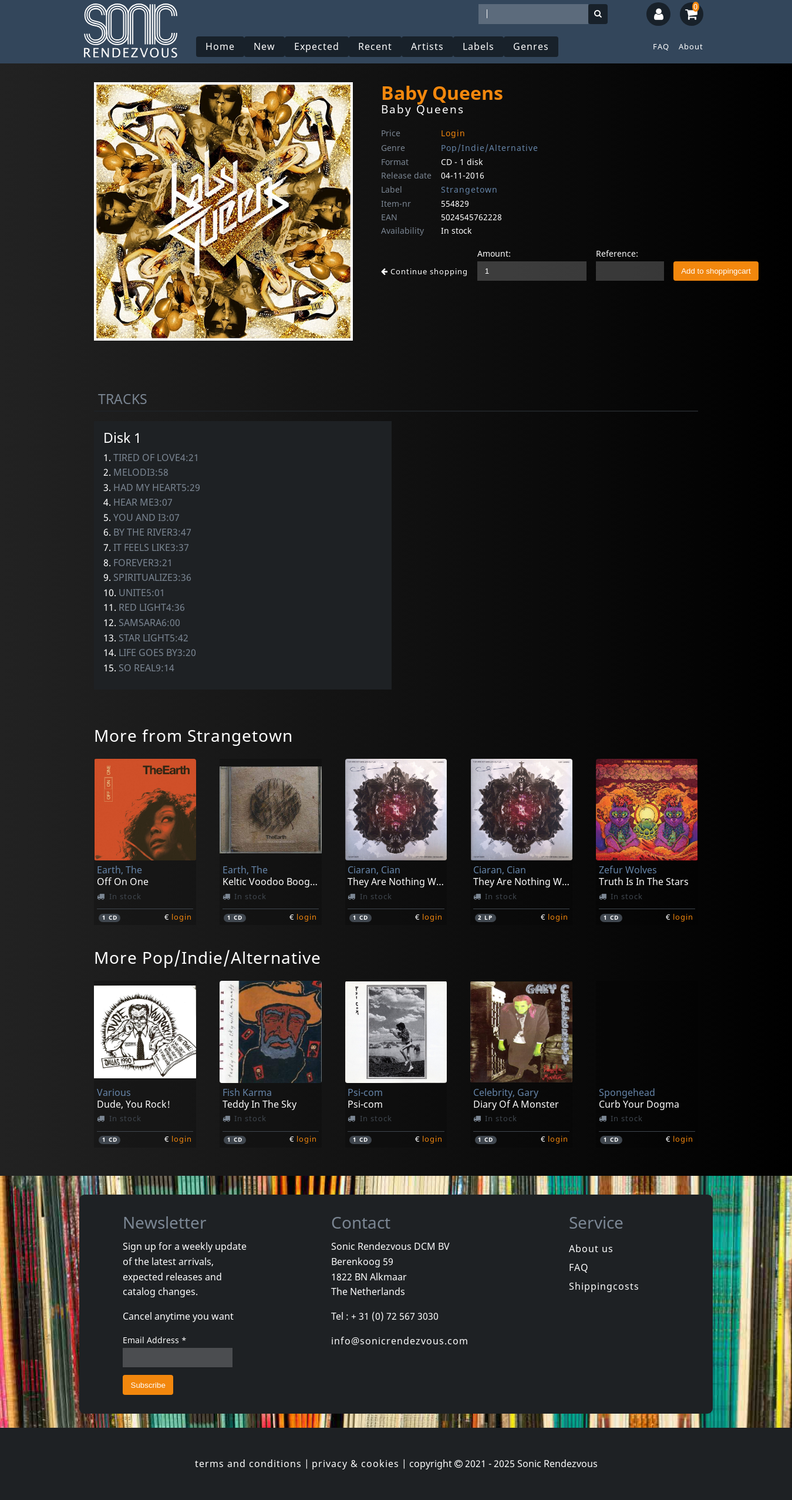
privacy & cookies (355, 1463)
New (264, 46)
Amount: (494, 253)
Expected (316, 46)
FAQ (661, 46)
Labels (478, 46)
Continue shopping (424, 271)
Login (453, 133)
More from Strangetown (193, 735)
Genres (531, 46)
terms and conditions (248, 1463)
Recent (375, 46)
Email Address (155, 1340)
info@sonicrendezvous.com (400, 1340)
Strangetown (469, 189)
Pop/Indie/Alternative (489, 147)
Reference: (617, 253)
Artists (427, 46)
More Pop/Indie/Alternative (207, 957)
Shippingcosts (604, 1286)
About (691, 46)
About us (591, 1248)
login (181, 917)
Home (220, 46)
